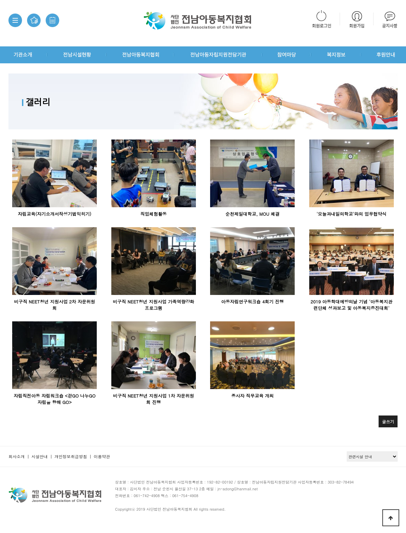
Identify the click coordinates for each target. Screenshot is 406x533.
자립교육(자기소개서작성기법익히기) (55, 214)
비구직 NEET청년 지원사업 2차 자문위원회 (54, 304)
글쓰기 (388, 421)
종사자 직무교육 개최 (252, 395)
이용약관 (102, 456)
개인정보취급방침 (70, 456)
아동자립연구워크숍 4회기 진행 (252, 301)
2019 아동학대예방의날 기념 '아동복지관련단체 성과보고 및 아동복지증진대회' (351, 304)
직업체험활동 (153, 214)
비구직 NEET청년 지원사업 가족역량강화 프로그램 (153, 304)
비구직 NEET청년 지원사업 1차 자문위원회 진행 (153, 398)
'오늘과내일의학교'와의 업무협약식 (351, 214)
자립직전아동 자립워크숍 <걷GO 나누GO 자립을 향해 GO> (54, 398)
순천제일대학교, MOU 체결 (252, 214)
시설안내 (39, 456)
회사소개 (16, 456)
